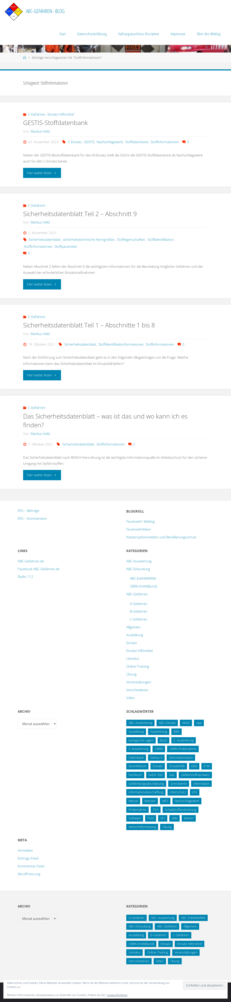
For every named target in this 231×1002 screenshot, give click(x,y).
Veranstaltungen (138, 682)
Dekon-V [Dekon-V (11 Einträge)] (156, 757)
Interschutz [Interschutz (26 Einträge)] (178, 792)
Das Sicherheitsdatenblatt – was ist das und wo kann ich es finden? (109, 420)
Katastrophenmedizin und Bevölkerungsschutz (161, 537)
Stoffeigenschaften (131, 239)
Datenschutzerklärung (92, 33)
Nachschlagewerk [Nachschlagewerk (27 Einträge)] (187, 801)
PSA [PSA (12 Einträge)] (155, 809)
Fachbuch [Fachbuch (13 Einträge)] (135, 775)
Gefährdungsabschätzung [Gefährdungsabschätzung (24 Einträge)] (146, 783)
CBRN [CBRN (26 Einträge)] (159, 749)
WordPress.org (29, 874)
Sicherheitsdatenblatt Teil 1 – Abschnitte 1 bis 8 (93, 325)
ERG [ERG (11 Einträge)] (194, 766)
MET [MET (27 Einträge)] (165, 801)
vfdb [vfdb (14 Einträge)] (174, 818)
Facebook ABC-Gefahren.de (38, 569)
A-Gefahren (138, 603)
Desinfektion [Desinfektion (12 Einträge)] (137, 766)
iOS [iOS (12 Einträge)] (194, 792)
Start (62, 33)
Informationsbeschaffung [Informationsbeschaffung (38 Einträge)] (146, 792)
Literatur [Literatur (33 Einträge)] (134, 952)
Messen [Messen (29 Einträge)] (150, 801)
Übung (131, 674)
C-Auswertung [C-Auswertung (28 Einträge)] (138, 749)
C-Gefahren (36, 114)
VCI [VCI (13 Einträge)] (162, 818)
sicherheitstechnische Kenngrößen (89, 239)
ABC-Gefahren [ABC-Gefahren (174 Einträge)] (167, 926)
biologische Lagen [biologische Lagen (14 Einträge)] (141, 740)
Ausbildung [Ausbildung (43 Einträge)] (136, 935)
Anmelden (25, 850)
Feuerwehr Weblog (140, 521)
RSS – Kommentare (32, 518)
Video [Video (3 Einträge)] (160, 961)
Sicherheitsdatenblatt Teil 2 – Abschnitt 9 (83, 213)
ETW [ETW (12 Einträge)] (207, 766)
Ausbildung (134, 635)
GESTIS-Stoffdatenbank (56, 122)
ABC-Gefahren (137, 594)
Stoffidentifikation (161, 239)
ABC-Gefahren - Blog (45, 11)
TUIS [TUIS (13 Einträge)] (150, 818)
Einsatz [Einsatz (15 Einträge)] (158, 766)
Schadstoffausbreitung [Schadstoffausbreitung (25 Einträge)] (180, 809)
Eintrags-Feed (28, 858)
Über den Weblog (209, 33)
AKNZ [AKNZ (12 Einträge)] (186, 723)
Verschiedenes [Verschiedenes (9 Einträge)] (139, 961)
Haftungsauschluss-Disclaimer (138, 33)
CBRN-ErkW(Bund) (143, 586)
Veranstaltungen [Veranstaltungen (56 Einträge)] (185, 952)
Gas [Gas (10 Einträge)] (171, 775)
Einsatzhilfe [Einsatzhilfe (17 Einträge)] (177, 766)
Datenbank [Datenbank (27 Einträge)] (136, 757)
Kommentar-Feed (31, 866)
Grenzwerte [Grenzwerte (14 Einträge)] (178, 783)
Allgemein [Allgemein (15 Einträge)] (190, 926)
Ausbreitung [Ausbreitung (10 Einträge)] (158, 731)
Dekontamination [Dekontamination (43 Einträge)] (181, 757)
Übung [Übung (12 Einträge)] (174, 961)
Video (130, 697)
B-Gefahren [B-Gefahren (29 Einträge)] (158, 935)
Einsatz (131, 642)
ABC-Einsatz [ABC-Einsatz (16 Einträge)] (167, 723)
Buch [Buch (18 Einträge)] (163, 740)
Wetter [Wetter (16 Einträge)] (189, 818)
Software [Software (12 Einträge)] (135, 818)
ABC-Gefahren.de (31, 561)
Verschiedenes (137, 690)
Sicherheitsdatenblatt (45, 239)
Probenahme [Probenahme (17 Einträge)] (137, 809)
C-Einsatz (75, 142)
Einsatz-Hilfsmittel (61, 114)
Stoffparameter (65, 246)
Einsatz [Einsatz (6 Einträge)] (165, 944)
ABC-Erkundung (138, 569)
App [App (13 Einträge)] (199, 723)
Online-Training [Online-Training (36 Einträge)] (157, 952)
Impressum (178, 33)
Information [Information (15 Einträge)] (201, 783)
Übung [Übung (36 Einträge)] (167, 827)
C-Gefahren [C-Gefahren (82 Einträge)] (181, 935)
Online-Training (137, 666)
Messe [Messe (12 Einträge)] (133, 801)
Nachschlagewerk (110, 142)
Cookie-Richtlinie (117, 995)
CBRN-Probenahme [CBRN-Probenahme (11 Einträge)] (182, 749)
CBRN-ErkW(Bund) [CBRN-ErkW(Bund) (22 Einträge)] (141, 944)
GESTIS (89, 142)
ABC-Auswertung (139, 561)
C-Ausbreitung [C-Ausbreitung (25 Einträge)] (184, 740)
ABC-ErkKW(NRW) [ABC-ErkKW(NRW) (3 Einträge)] (193, 918)
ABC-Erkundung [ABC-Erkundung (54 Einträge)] (139, 926)
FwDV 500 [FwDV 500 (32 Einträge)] (155, 775)
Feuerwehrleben (138, 529)
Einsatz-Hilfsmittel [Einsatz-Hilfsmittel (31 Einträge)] (189, 944)
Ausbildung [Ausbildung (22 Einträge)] (136, 731)
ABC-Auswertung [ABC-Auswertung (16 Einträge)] (162, 918)
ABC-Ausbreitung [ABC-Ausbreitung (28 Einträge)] (140, 723)
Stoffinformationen (164, 142)
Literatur (132, 658)
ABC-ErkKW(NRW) (143, 578)
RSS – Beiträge (28, 510)
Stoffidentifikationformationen (121, 344)
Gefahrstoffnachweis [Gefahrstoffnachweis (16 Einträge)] (195, 775)
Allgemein (133, 627)
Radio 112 (25, 576)
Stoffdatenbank (136, 142)
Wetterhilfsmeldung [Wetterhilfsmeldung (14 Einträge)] (142, 827)
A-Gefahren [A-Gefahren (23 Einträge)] (136, 918)
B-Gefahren (138, 611)
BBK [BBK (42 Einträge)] (176, 731)
